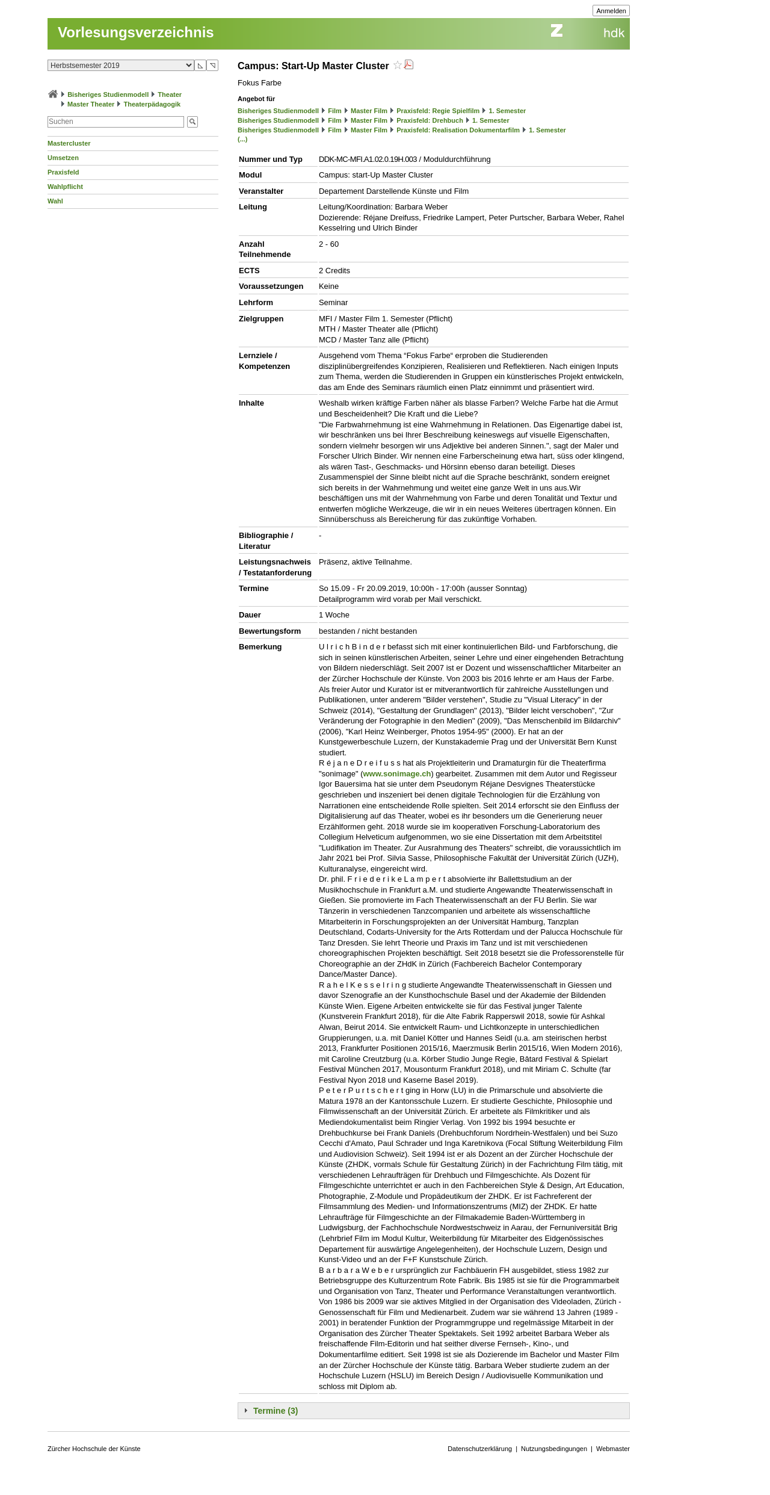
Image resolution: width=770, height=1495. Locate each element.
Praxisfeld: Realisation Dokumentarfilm (458, 130)
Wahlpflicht (65, 186)
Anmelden (611, 10)
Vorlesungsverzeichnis (136, 32)
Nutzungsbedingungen (554, 1448)
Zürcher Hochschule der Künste (94, 1448)
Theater (170, 94)
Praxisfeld (63, 172)
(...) (243, 139)
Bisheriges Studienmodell (108, 94)
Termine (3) (275, 1411)
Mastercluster (69, 143)
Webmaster (613, 1448)
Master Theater (90, 104)
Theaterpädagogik (151, 104)
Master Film (369, 110)
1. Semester (507, 110)
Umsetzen (63, 157)
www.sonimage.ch (397, 773)
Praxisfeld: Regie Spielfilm (437, 110)
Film (335, 110)
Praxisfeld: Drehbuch (429, 120)
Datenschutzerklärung (480, 1448)
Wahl (55, 201)
